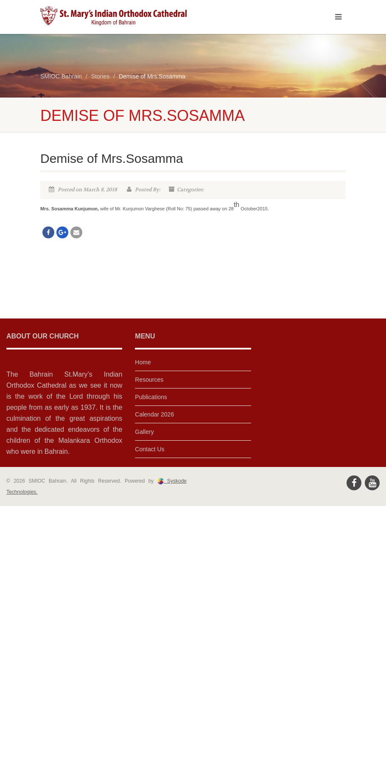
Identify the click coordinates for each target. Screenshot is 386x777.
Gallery (144, 431)
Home (143, 362)
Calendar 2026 (154, 414)
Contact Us (149, 449)
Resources (149, 379)
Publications (151, 397)
